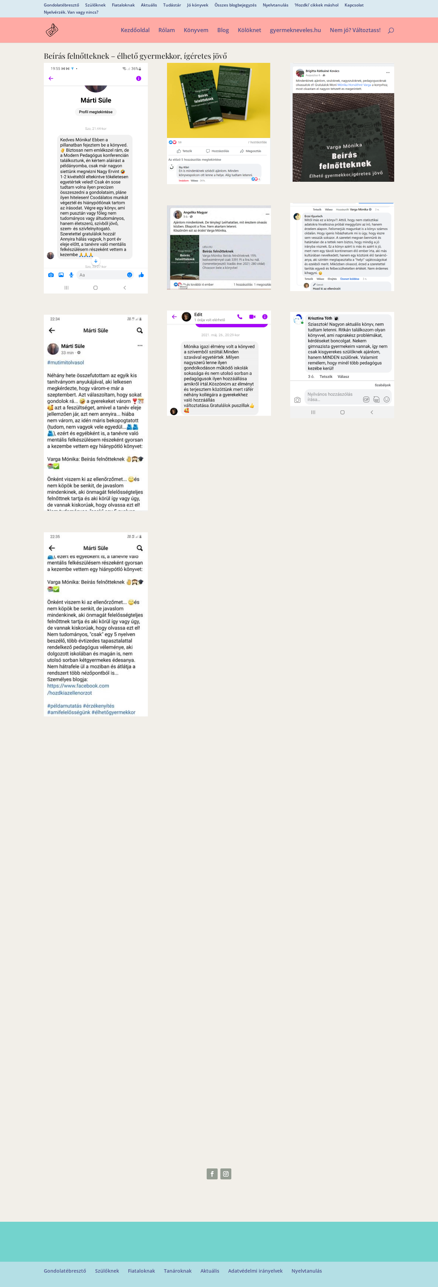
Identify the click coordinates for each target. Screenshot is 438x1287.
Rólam (166, 31)
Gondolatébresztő (61, 5)
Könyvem (196, 31)
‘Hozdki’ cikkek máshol (316, 5)
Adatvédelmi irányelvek (255, 1271)
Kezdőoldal (135, 31)
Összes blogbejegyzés (236, 5)
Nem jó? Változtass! (355, 31)
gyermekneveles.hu (295, 31)
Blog (223, 31)
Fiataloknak (123, 5)
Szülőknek (95, 5)
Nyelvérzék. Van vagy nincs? (71, 12)
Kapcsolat (354, 5)
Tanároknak (178, 1271)
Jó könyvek (197, 5)
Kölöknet (249, 31)
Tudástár (172, 5)
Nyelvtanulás (275, 5)
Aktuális (149, 5)
